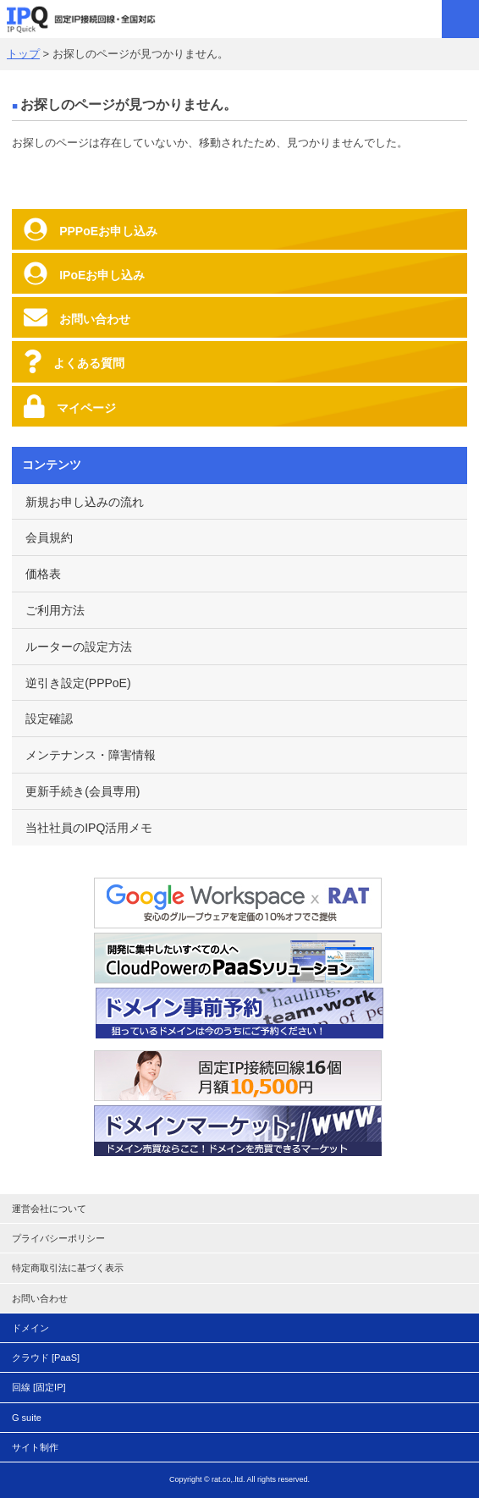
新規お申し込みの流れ (84, 502)
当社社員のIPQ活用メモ (88, 827)
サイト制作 (35, 1447)
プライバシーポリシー (58, 1238)
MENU (460, 19)
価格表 (43, 574)
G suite (26, 1418)
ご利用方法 (55, 610)
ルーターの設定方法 (78, 646)
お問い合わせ (40, 1298)
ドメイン (30, 1328)
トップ (23, 53)
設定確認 (49, 718)
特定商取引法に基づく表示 (68, 1268)
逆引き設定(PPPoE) (77, 683)
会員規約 (49, 537)
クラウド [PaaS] (46, 1357)
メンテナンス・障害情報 (90, 755)
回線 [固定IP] (39, 1387)
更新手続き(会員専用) (82, 791)
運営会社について (49, 1208)
